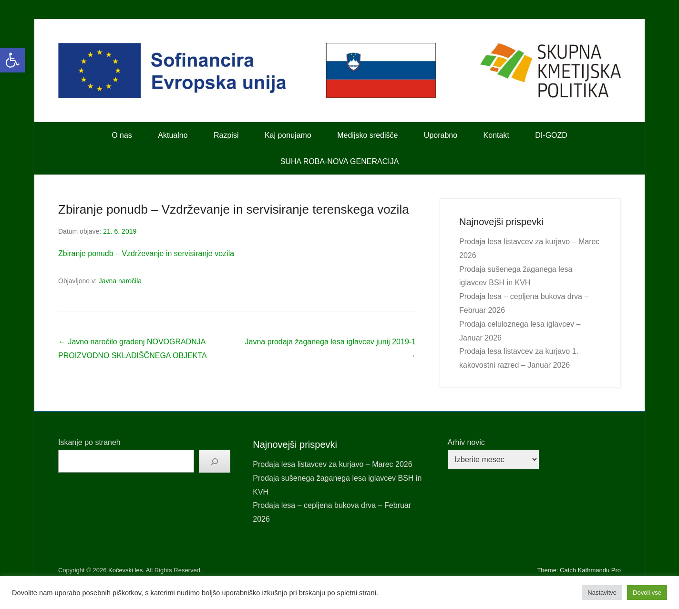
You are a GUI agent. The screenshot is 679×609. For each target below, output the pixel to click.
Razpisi (226, 135)
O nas (122, 135)
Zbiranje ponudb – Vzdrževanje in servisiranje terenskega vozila (233, 209)
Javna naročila (120, 281)
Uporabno (440, 135)
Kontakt (496, 135)
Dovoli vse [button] (647, 592)
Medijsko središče (367, 135)
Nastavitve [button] (602, 592)
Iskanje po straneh (89, 442)
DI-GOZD (551, 135)
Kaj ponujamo (288, 135)
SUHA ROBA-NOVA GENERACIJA (339, 161)
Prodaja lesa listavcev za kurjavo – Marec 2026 (332, 464)
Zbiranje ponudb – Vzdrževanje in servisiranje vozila (146, 253)
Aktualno (172, 135)
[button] (12, 60)
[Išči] (214, 461)
